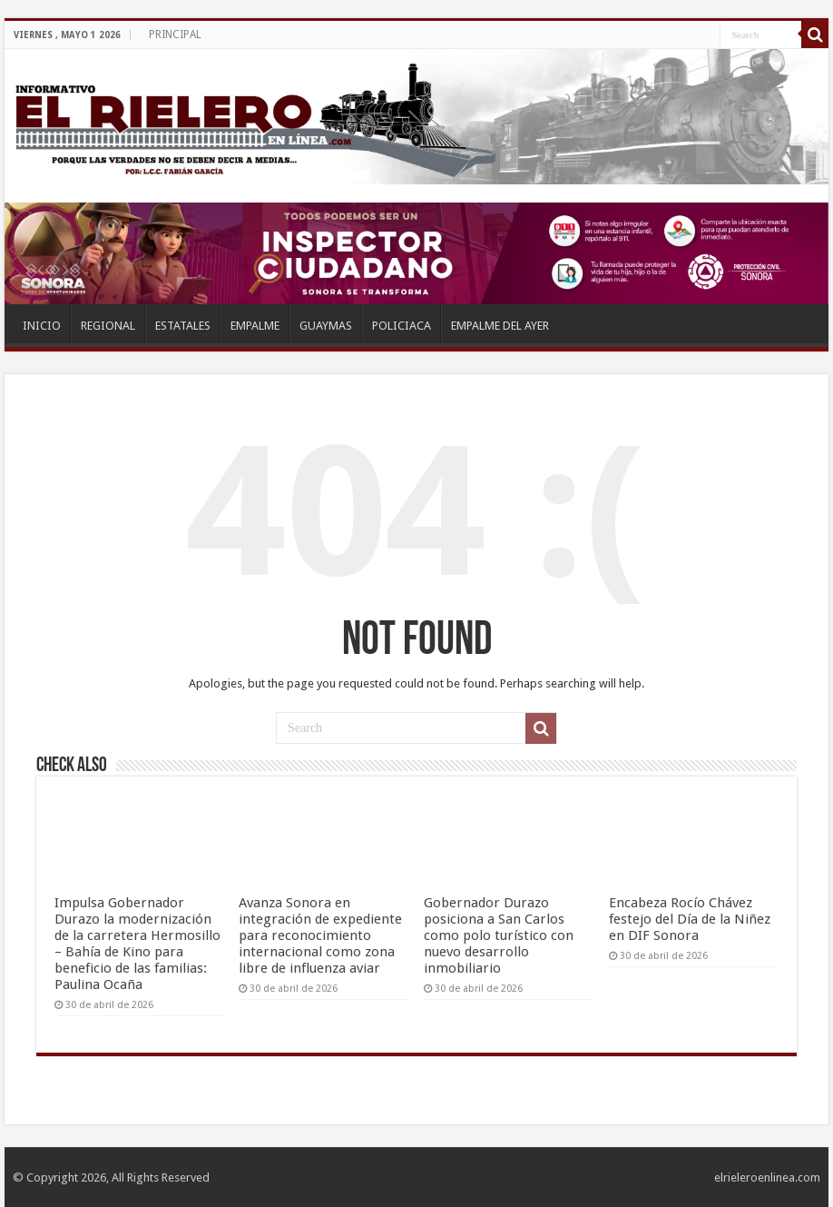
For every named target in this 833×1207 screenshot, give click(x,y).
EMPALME (254, 325)
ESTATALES (183, 325)
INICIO (42, 325)
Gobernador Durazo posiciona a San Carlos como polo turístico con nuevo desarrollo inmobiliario (498, 935)
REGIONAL (108, 325)
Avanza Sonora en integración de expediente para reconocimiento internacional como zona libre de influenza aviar (320, 935)
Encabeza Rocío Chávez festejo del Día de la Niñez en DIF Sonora (689, 919)
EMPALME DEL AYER (500, 325)
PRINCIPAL (175, 34)
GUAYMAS (325, 325)
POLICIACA (401, 325)
